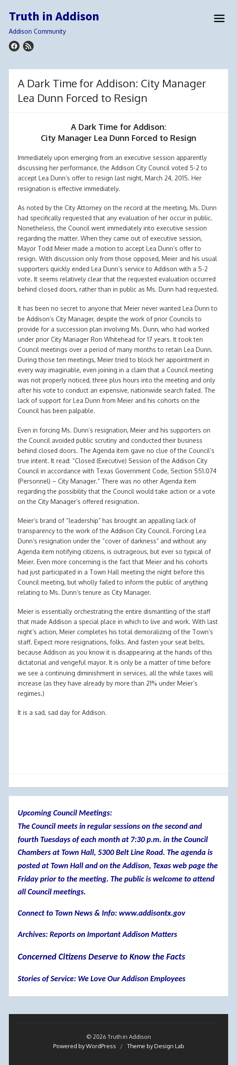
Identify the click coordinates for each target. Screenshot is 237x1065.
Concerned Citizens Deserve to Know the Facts (101, 956)
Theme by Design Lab (155, 1045)
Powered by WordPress (84, 1045)
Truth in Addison (54, 16)
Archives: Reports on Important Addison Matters (97, 934)
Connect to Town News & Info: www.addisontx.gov (101, 913)
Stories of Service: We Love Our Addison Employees (102, 978)
